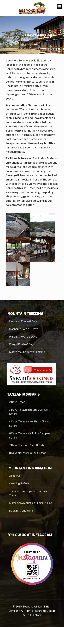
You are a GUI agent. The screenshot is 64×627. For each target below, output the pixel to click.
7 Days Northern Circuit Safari (27, 445)
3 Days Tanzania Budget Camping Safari (29, 411)
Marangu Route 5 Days (23, 336)
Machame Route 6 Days (23, 329)
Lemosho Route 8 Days (23, 321)
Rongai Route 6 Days (22, 344)
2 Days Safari (17, 402)
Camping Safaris (19, 483)
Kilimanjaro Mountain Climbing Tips (30, 503)
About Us (15, 475)
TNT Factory (33, 615)
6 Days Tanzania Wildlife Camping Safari (30, 435)
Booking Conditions (21, 510)
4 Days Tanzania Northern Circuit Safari (29, 423)
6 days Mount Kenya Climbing (27, 352)
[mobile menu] (59, 6)
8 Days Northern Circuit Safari (28, 452)
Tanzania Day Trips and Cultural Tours (28, 493)
